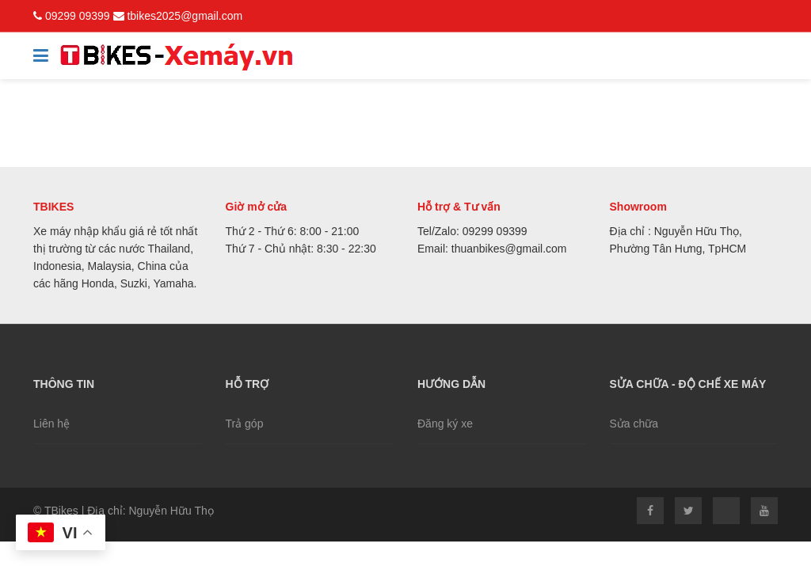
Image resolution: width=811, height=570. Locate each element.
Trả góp (245, 423)
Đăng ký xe (445, 423)
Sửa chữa (634, 423)
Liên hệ (51, 423)
